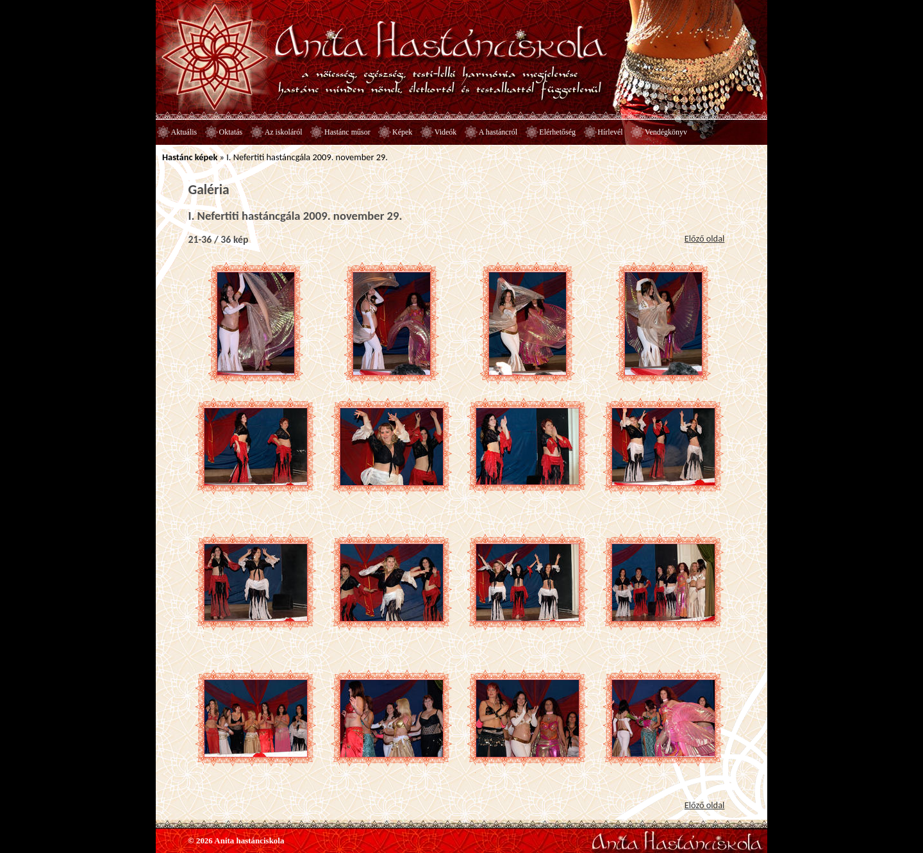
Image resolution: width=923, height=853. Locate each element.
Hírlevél (609, 132)
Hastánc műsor (347, 132)
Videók (446, 132)
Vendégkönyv (666, 132)
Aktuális (184, 132)
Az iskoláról (284, 132)
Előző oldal (705, 238)
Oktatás (231, 132)
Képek (402, 132)
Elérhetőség (557, 132)
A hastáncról (498, 132)
